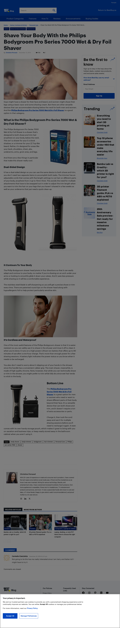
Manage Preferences (29, 616)
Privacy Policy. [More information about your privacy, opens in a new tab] (32, 608)
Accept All (10, 616)
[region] (60, 611)
